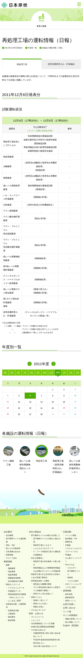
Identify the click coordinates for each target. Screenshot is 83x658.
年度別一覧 (32, 48)
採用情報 (67, 591)
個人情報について (72, 622)
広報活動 (67, 532)
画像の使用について (73, 619)
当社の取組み (35, 532)
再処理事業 (12, 575)
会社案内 (8, 532)
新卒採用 (68, 594)
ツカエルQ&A (72, 581)
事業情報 (41, 20)
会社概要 (9, 535)
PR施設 (68, 555)
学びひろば (69, 565)
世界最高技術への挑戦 (40, 581)
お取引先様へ (69, 604)
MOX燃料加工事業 (15, 581)
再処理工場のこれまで (42, 545)
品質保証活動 (13, 610)
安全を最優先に (37, 558)
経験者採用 (69, 597)
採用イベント (70, 601)
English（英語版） (71, 625)
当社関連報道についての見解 (43, 623)
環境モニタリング (13, 584)
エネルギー (71, 568)
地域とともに (36, 597)
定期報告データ (14, 591)
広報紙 (68, 545)
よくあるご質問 (14, 601)
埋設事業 (11, 572)
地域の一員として (40, 600)
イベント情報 (70, 535)
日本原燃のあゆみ (13, 552)
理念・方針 (10, 545)
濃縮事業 (11, 568)
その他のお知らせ (38, 630)
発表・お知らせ (36, 613)
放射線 (70, 577)
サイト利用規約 (70, 615)
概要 (8, 565)
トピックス (35, 620)
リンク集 (67, 611)
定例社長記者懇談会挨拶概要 (43, 627)
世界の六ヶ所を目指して (43, 594)
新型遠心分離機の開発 (42, 584)
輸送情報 (11, 620)
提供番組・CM (71, 539)
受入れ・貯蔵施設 (61, 64)
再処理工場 (22, 64)
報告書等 (11, 617)
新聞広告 (68, 542)
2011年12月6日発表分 (14, 48)
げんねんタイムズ (38, 610)
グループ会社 (11, 558)
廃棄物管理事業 (14, 578)
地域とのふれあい (40, 603)
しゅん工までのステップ (43, 548)
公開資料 (11, 614)
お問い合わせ (69, 608)
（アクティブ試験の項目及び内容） (40, 131)
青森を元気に (38, 607)
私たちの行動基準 (13, 548)
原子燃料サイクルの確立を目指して (45, 535)
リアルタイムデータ (16, 588)
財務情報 (9, 555)
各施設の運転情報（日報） (53, 48)
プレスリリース (37, 617)
